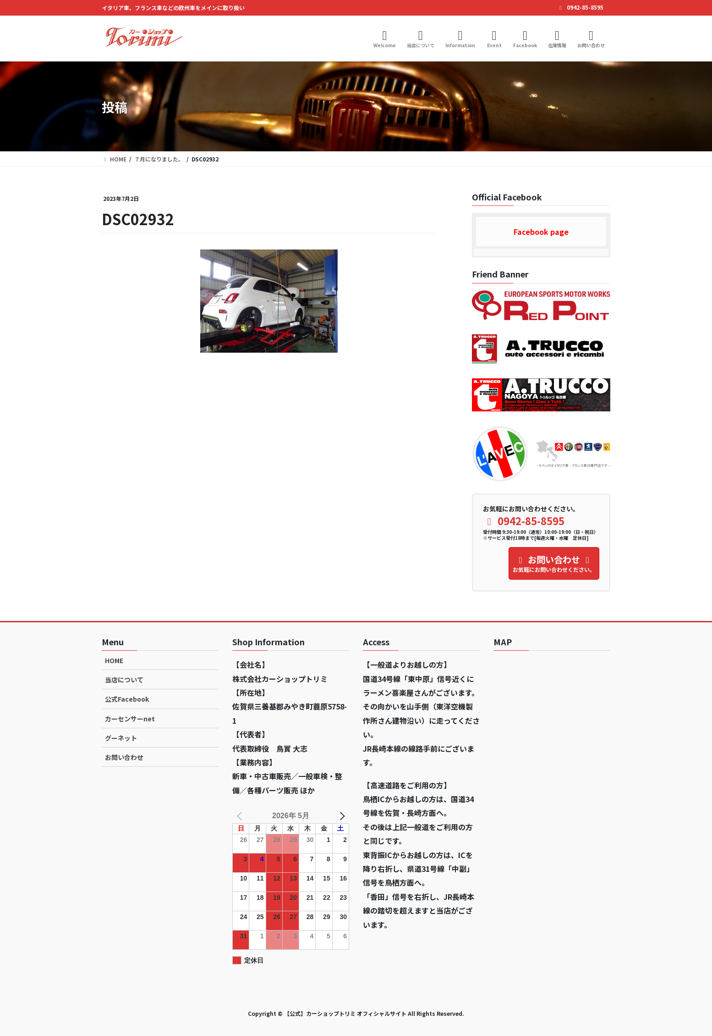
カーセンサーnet (130, 718)
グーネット (121, 737)
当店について (124, 679)
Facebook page (541, 231)
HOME (114, 660)
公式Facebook (127, 699)
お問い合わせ (124, 757)
